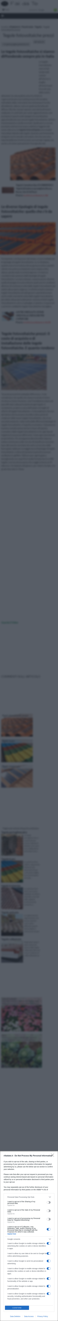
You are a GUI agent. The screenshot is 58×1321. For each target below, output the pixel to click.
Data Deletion (15, 1316)
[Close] (53, 1156)
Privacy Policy (42, 1316)
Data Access (29, 1316)
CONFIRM (17, 1308)
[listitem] (29, 1197)
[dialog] (29, 1236)
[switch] (49, 1202)
